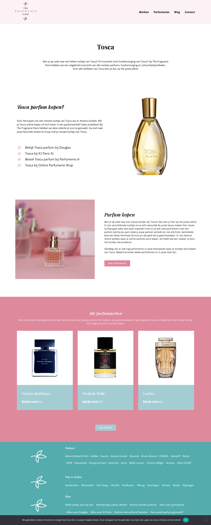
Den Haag (102, 485)
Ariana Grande (119, 456)
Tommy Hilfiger (155, 462)
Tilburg (140, 485)
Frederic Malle (93, 393)
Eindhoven (128, 485)
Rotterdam (88, 485)
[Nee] (206, 519)
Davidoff (175, 456)
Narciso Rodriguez (36, 393)
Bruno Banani (149, 456)
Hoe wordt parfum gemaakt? (166, 512)
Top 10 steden (73, 477)
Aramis (105, 456)
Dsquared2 (80, 462)
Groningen (153, 485)
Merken (144, 12)
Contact (190, 12)
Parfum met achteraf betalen (131, 512)
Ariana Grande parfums (143, 504)
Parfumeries (161, 12)
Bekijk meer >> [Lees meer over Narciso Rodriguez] (32, 401)
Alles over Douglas (77, 512)
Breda (176, 485)
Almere (166, 485)
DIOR (69, 462)
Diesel (185, 456)
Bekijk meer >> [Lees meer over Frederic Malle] (92, 401)
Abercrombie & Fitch (77, 456)
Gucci (124, 462)
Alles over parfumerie (171, 504)
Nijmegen (188, 485)
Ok (185, 520)
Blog (177, 12)
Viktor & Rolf (184, 462)
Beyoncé (134, 456)
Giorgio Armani (97, 462)
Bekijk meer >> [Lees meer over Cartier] (153, 401)
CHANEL (163, 456)
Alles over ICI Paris (101, 512)
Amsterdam (72, 485)
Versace (170, 462)
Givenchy (113, 462)
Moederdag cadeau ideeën (111, 504)
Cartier (148, 393)
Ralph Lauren (136, 462)
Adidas (94, 456)
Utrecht (115, 485)
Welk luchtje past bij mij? (79, 504)
